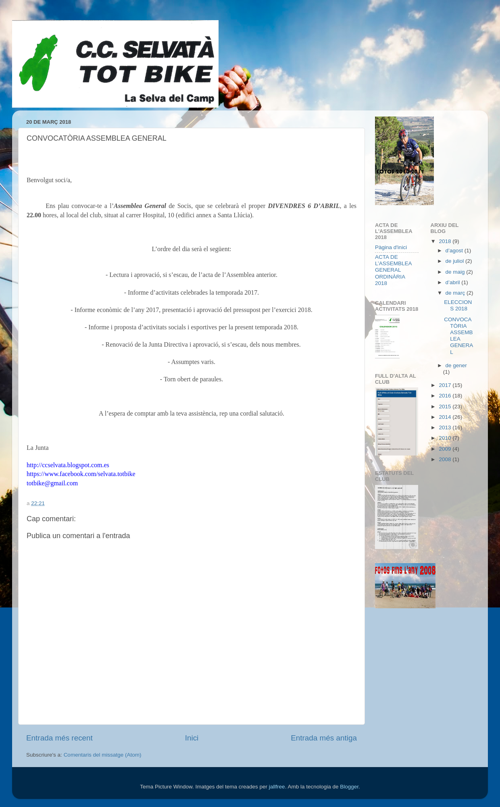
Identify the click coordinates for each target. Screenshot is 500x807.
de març (456, 293)
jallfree (277, 787)
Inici (192, 738)
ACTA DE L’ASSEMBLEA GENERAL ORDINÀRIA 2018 (393, 270)
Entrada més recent (59, 738)
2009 (445, 449)
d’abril (454, 282)
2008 (445, 459)
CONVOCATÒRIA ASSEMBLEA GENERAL (458, 335)
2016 (445, 396)
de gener (456, 365)
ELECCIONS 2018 (458, 305)
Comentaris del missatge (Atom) (103, 755)
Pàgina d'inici (391, 247)
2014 (445, 417)
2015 (445, 407)
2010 (445, 438)
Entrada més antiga (324, 738)
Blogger (349, 787)
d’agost (455, 251)
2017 (445, 385)
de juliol (456, 261)
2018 (445, 241)
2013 (445, 427)
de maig (456, 272)
